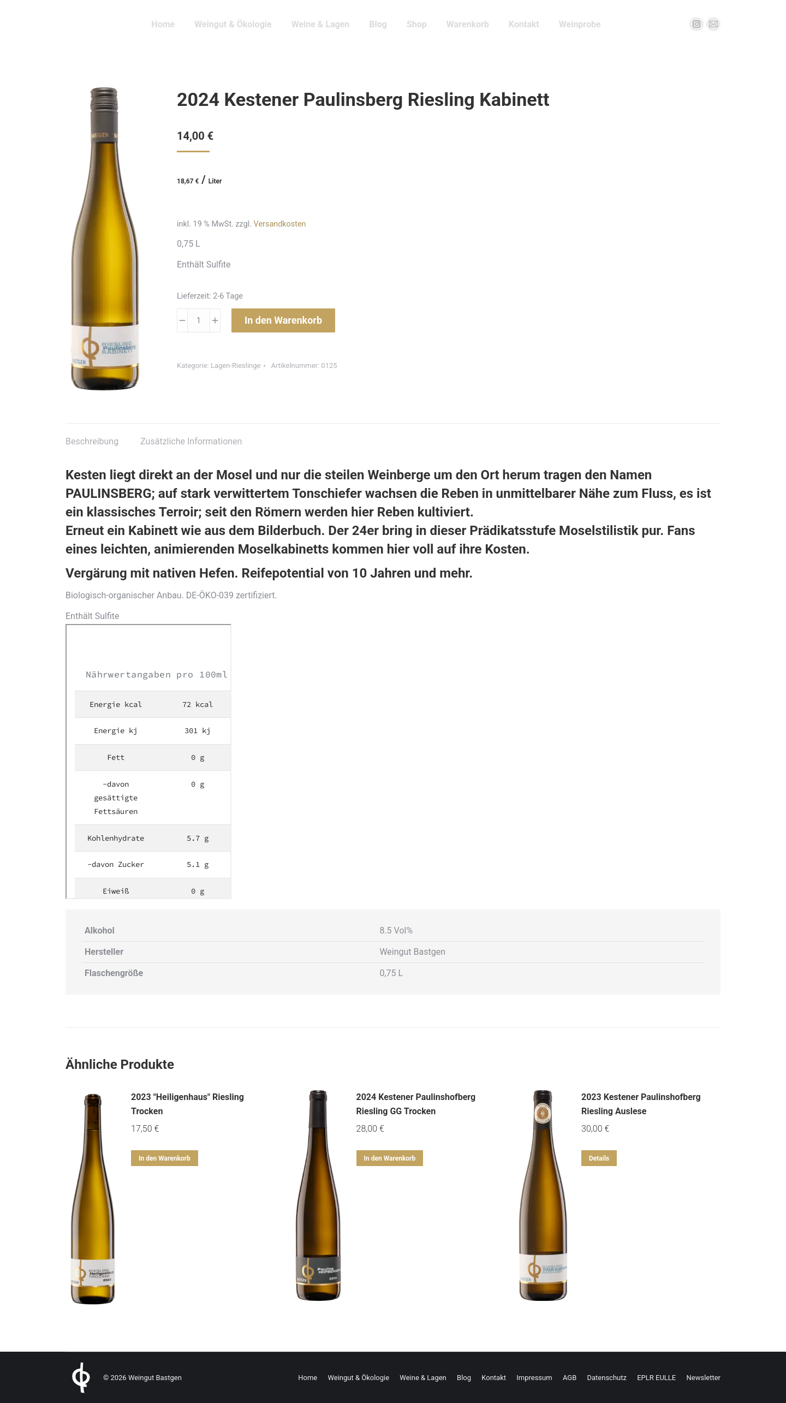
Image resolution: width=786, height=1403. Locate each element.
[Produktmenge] (199, 320)
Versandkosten (280, 224)
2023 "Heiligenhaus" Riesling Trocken (187, 1104)
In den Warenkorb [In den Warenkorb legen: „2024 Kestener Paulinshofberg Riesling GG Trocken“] (390, 1158)
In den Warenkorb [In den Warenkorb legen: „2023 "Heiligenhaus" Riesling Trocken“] (164, 1158)
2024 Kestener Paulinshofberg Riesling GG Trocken (416, 1104)
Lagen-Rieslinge (236, 365)
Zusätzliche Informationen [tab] (191, 441)
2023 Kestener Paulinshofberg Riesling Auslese (641, 1104)
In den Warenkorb (283, 320)
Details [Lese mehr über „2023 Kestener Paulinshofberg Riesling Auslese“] (599, 1158)
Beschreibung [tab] (92, 441)
